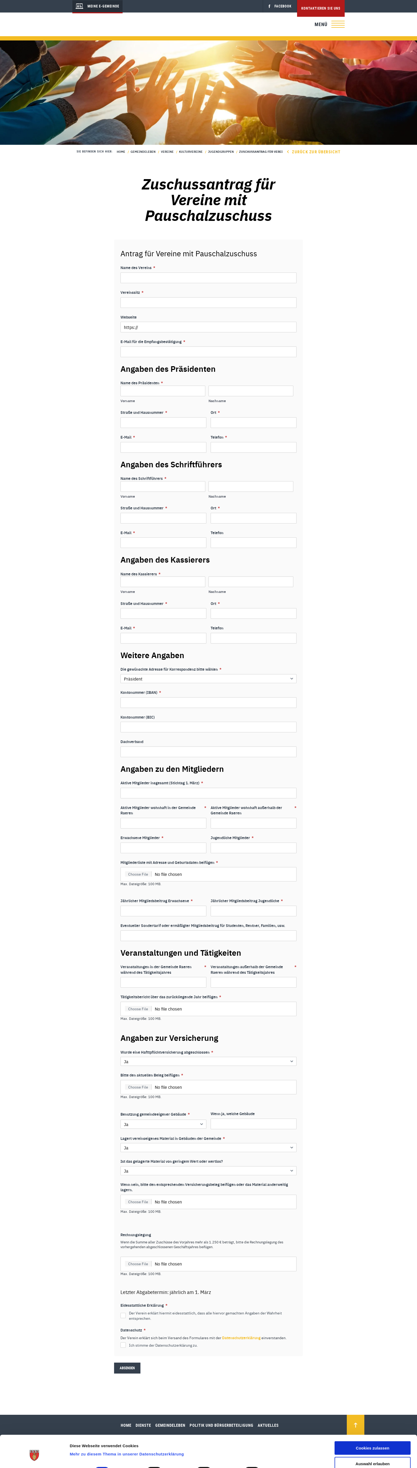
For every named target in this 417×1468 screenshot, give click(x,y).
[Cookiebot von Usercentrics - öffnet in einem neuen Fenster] (34, 1458)
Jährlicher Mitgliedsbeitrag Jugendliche (247, 901)
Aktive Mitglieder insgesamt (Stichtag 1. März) (161, 783)
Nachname (217, 400)
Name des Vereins (137, 267)
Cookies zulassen (372, 1423)
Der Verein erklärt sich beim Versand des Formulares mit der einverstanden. (203, 1337)
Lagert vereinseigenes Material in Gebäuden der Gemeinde (172, 1138)
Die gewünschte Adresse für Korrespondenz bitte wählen (171, 669)
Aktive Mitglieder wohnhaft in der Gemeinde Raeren (163, 810)
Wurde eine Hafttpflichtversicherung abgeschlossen (166, 1052)
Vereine (167, 151)
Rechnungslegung (135, 1234)
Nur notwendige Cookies (372, 1455)
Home (121, 151)
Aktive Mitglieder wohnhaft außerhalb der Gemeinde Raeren (254, 810)
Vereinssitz (132, 292)
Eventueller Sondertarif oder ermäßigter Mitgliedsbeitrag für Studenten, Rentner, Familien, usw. (202, 925)
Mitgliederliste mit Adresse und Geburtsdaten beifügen (169, 862)
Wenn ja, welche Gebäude (233, 1113)
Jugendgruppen (221, 151)
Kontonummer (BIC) (137, 717)
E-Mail (127, 437)
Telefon (219, 437)
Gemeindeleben (143, 151)
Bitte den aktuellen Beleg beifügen (151, 1075)
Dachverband (131, 741)
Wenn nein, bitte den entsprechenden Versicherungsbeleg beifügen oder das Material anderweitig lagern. (204, 1187)
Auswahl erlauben (373, 1439)
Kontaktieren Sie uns (320, 8)
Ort (215, 412)
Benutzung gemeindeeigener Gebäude (155, 1114)
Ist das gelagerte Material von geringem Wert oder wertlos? (171, 1161)
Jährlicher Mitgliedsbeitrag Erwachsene (156, 901)
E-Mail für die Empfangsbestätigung (152, 341)
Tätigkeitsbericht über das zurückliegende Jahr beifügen (170, 997)
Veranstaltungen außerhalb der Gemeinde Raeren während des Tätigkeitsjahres (254, 969)
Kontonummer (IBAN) (140, 692)
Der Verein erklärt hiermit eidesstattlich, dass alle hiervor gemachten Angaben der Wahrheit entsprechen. (205, 1315)
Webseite (128, 317)
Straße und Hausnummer (143, 412)
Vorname (127, 400)
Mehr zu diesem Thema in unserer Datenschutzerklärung (127, 1429)
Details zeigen (282, 1447)
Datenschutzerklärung (241, 1337)
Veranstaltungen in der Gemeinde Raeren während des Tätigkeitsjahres (163, 969)
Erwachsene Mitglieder (142, 837)
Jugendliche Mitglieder (232, 837)
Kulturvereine (191, 151)
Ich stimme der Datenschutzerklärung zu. (163, 1345)
